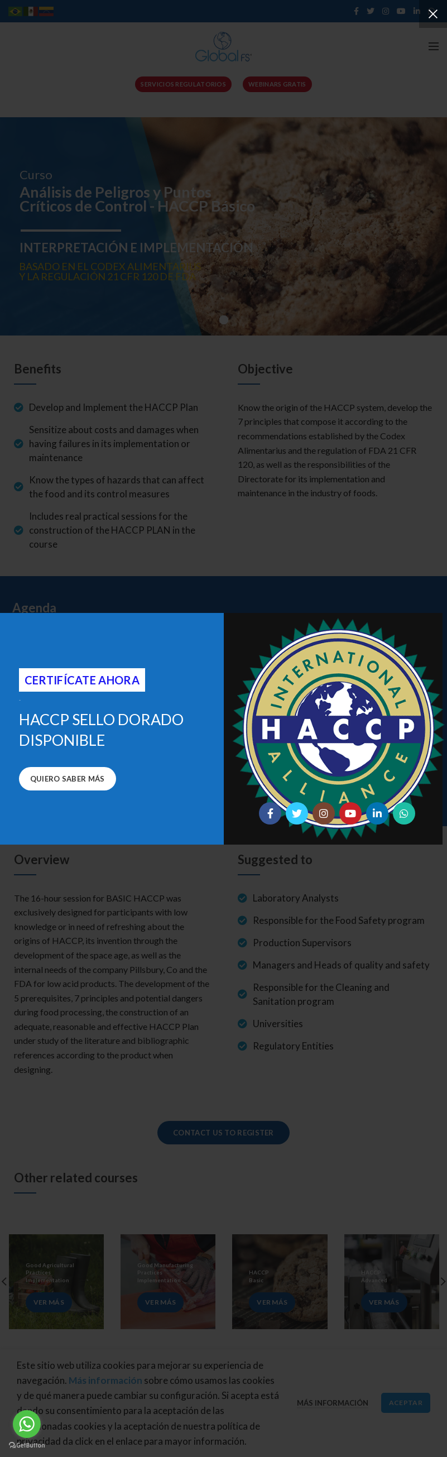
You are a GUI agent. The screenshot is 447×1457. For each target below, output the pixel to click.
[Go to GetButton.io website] (27, 1445)
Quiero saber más (67, 778)
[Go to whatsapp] (27, 1424)
